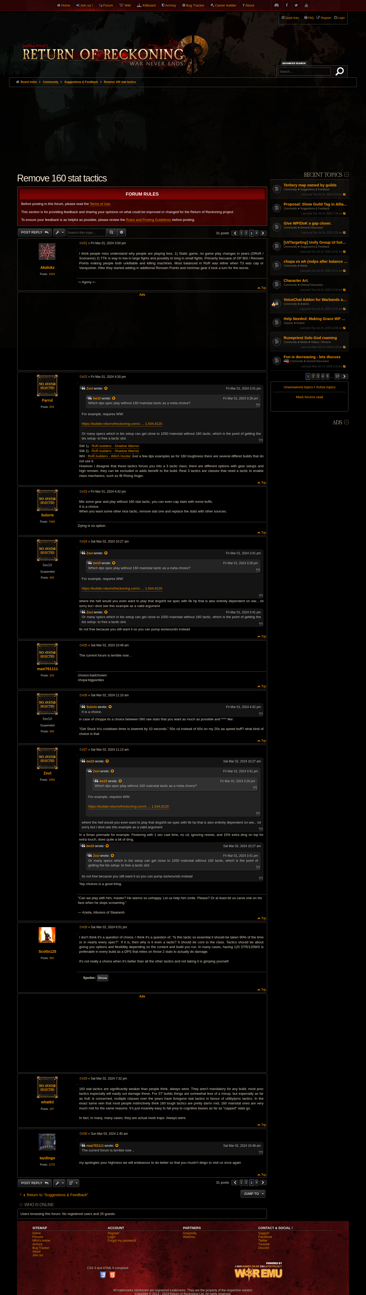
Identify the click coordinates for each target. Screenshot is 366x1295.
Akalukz (47, 267)
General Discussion (311, 227)
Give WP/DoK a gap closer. (307, 223)
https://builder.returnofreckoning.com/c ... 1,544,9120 (122, 424)
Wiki (128, 5)
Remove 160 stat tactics (120, 81)
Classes (288, 323)
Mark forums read (309, 397)
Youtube (264, 1244)
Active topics (325, 387)
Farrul (47, 400)
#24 (84, 541)
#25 (84, 645)
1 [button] (241, 233)
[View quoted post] (106, 388)
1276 (52, 1164)
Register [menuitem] (326, 17)
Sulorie (47, 515)
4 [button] (323, 376)
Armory (170, 5)
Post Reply (32, 232)
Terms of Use (100, 204)
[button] (344, 376)
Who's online (41, 1240)
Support (263, 1233)
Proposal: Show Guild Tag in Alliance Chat (316, 204)
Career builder (225, 5)
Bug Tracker (195, 5)
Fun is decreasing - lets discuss (312, 357)
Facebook (265, 1237)
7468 (52, 521)
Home (65, 5)
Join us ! (86, 5)
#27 (84, 749)
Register (113, 1233)
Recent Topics (323, 175)
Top (263, 288)
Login (111, 1237)
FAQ (311, 17)
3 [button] (318, 376)
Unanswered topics (298, 387)
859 (51, 406)
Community (290, 189)
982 (51, 958)
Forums (37, 1237)
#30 (84, 1134)
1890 (52, 779)
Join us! (37, 1255)
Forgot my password (122, 1240)
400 (51, 577)
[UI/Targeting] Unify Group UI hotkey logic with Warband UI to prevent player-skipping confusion (316, 242)
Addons (304, 304)
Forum (108, 5)
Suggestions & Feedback (314, 189)
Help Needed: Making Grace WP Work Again (316, 319)
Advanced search (295, 63)
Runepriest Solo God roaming (310, 338)
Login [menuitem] (341, 17)
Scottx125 (47, 951)
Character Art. (296, 280)
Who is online (39, 1204)
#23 (84, 491)
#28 (84, 927)
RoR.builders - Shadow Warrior (115, 446)
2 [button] (313, 376)
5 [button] (328, 376)
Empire (300, 323)
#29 (84, 1078)
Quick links (292, 17)
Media (303, 265)
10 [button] (337, 376)
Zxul (90, 388)
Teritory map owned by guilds (310, 185)
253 (51, 675)
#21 (84, 243)
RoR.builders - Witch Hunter (109, 456)
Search (340, 72)
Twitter (262, 1240)
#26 (84, 695)
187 (51, 1108)
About (249, 5)
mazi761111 (47, 669)
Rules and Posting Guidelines (148, 220)
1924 (52, 274)
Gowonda (189, 1233)
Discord (263, 1248)
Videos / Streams (321, 342)
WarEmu (189, 1237)
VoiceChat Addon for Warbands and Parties (316, 300)
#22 (84, 377)
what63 (47, 1102)
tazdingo (47, 1158)
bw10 (97, 398)
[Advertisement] (183, 126)
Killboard (149, 5)
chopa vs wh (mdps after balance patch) (316, 261)
